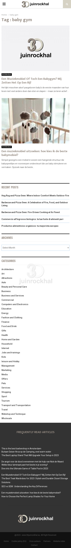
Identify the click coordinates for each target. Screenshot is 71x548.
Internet (5, 348)
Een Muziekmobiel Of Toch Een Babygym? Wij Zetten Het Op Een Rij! (31, 80)
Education (6, 308)
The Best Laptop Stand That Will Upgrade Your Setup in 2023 (30, 455)
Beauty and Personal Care (14, 287)
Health (4, 335)
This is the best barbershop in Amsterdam (21, 448)
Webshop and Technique (13, 414)
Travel (4, 409)
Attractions (6, 278)
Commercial (7, 300)
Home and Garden (10, 339)
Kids (3, 357)
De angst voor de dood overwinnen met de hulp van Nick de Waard (32, 461)
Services (5, 388)
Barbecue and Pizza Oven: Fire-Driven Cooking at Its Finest (30, 212)
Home (6, 541)
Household (6, 344)
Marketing (6, 370)
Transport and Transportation (16, 405)
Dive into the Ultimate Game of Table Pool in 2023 (24, 468)
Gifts (3, 330)
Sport (4, 396)
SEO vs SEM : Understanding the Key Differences (24, 486)
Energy (4, 313)
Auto (3, 282)
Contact (34, 545)
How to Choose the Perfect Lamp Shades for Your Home (28, 496)
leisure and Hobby (10, 361)
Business (6, 291)
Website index (59, 541)
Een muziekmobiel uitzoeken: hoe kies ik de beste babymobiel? (34, 153)
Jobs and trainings (10, 352)
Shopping (6, 392)
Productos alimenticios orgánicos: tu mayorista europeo (29, 226)
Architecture (6, 74)
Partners (46, 541)
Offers (4, 379)
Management (7, 366)
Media (4, 374)
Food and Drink (8, 326)
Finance (5, 322)
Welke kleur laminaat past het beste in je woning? (24, 465)
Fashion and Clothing (11, 317)
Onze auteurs (35, 541)
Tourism (5, 401)
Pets (3, 383)
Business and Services (12, 295)
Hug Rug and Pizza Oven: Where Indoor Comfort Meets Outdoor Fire (35, 195)
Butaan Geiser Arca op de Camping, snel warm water (26, 452)
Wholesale (6, 418)
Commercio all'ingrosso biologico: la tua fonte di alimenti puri (32, 219)
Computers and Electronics (14, 304)
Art (2, 273)
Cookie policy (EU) (19, 541)
